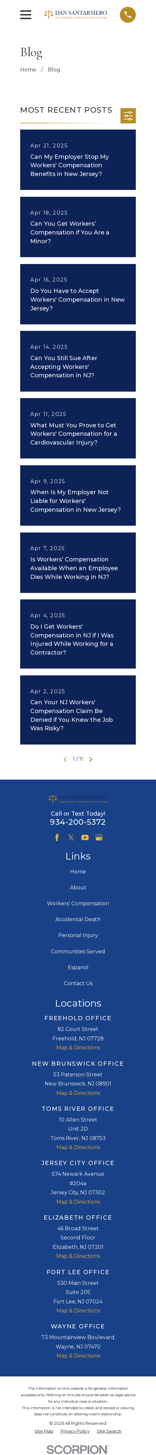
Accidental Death (78, 919)
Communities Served (78, 951)
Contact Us (78, 983)
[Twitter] (71, 837)
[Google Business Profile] (99, 837)
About (78, 887)
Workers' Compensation (78, 903)
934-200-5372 (78, 822)
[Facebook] (57, 837)
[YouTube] (85, 837)
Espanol (78, 967)
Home (78, 872)
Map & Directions (78, 1048)
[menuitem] (44, 1431)
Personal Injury (78, 935)
